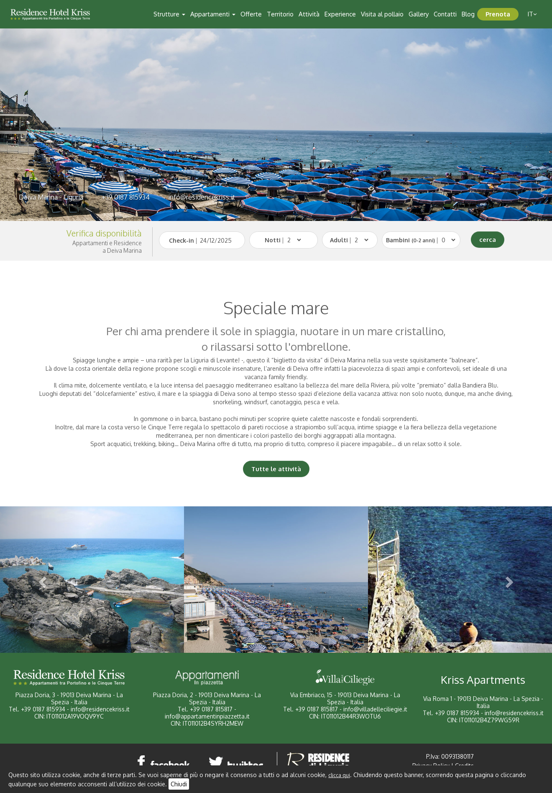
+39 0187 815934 (126, 197)
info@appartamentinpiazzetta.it (207, 716)
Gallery (419, 14)
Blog (468, 14)
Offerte (251, 14)
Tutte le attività (276, 469)
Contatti (445, 14)
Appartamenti (212, 14)
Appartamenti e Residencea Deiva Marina (107, 246)
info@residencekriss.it (201, 197)
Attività (309, 14)
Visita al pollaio (382, 14)
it (532, 14)
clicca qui (339, 775)
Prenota (498, 14)
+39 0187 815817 (211, 709)
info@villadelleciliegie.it (375, 709)
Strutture (169, 14)
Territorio (280, 14)
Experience (340, 14)
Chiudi (179, 784)
